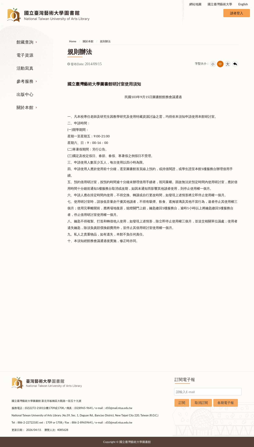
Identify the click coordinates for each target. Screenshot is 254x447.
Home (72, 41)
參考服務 (25, 81)
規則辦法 (105, 41)
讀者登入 (236, 13)
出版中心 (25, 94)
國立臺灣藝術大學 (220, 4)
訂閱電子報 (185, 379)
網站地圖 (195, 4)
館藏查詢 (25, 41)
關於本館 (25, 107)
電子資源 (25, 55)
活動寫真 (25, 68)
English (243, 4)
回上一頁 (235, 64)
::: (2, 3)
